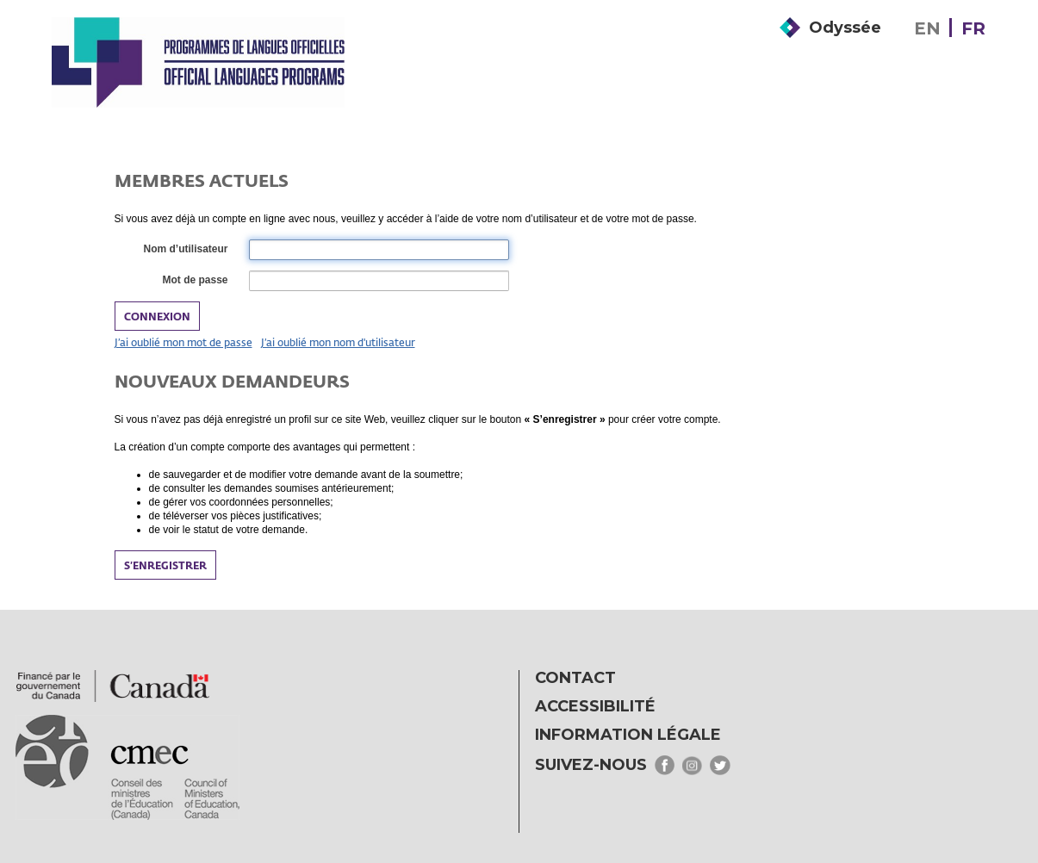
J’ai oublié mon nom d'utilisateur (338, 342)
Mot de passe (193, 280)
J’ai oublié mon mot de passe (183, 342)
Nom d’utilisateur (184, 249)
